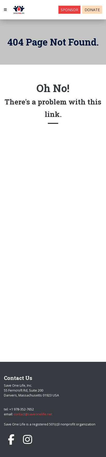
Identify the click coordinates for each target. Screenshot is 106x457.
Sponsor (69, 9)
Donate (92, 9)
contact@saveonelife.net (33, 414)
